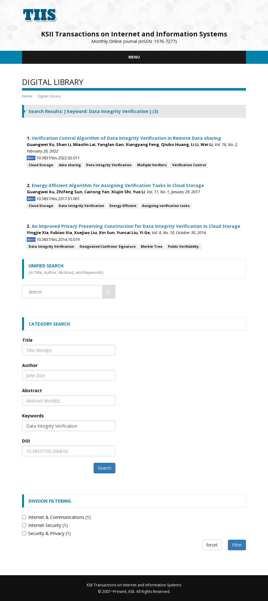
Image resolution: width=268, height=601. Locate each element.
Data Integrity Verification (109, 165)
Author (30, 365)
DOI (26, 441)
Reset (212, 545)
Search (104, 468)
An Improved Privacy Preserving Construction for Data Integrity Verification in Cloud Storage (136, 226)
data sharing (70, 165)
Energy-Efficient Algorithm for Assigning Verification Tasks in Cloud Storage (118, 185)
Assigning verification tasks (166, 206)
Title (27, 340)
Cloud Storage (41, 165)
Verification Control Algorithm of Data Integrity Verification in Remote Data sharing (126, 138)
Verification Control (189, 165)
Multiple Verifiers (152, 165)
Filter (237, 545)
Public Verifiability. (184, 246)
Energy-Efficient (122, 206)
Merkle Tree (151, 246)
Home (27, 96)
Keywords (33, 416)
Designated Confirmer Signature (108, 246)
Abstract (32, 390)
